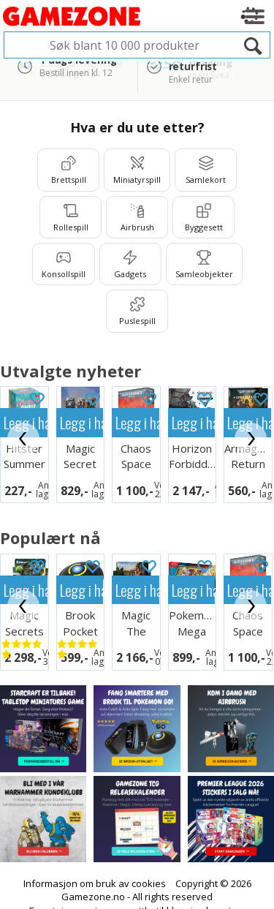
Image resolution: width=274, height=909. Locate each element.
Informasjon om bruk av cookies (94, 883)
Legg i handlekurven (82, 422)
